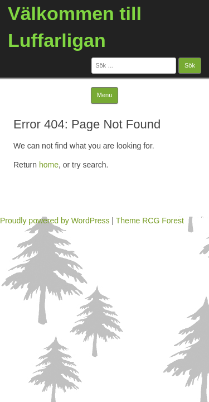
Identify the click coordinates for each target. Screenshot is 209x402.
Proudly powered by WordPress (55, 220)
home (49, 164)
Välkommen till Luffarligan (75, 27)
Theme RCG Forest (150, 220)
